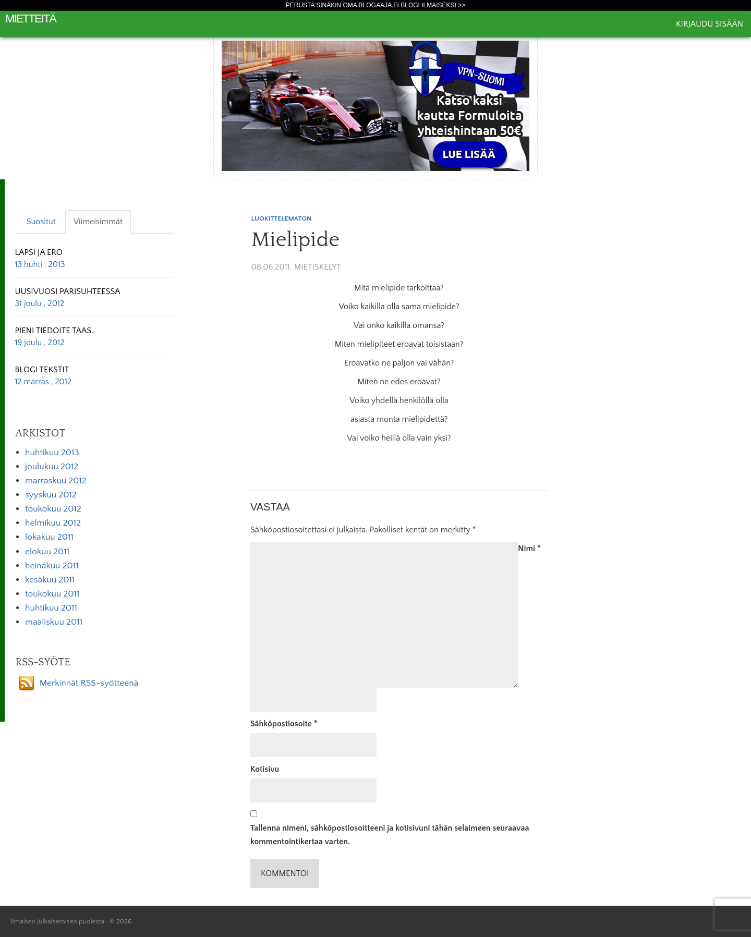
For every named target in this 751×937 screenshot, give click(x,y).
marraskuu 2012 (56, 481)
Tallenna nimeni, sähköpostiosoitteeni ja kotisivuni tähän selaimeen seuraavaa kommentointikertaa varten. (389, 834)
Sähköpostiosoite (284, 723)
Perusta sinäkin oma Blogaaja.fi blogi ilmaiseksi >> (376, 5)
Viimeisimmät (98, 221)
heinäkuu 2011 (52, 566)
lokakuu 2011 (49, 537)
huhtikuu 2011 (51, 608)
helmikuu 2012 (53, 523)
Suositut (41, 221)
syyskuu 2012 (51, 495)
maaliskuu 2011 (53, 622)
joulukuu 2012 (51, 466)
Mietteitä (30, 18)
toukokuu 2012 (53, 509)
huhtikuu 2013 (52, 452)
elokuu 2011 (47, 551)
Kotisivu (264, 769)
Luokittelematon (281, 218)
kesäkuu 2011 (50, 580)
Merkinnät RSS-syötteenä (89, 683)
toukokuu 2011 (52, 594)
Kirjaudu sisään (709, 24)
